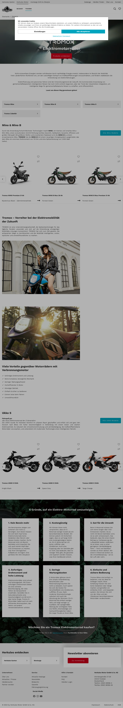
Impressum (66, 36)
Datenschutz (57, 36)
